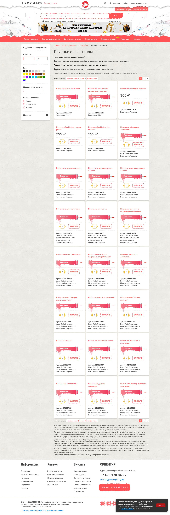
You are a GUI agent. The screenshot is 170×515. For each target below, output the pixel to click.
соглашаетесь (127, 509)
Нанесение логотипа (108, 39)
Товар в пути (31, 104)
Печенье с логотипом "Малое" (101, 341)
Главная (57, 45)
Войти (125, 3)
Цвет (25, 68)
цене (82, 78)
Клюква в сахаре (80, 488)
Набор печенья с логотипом (68, 89)
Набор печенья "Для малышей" (101, 297)
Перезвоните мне (50, 3)
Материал (27, 115)
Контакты (137, 39)
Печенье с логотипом (97, 209)
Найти (116, 16)
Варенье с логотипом (82, 478)
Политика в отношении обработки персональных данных (42, 510)
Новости (24, 488)
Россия (29, 101)
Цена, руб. (27, 54)
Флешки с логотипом (55, 475)
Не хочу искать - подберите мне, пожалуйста (59, 21)
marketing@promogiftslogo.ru (112, 480)
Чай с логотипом (80, 471)
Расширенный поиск (114, 21)
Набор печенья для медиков (68, 168)
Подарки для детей (55, 478)
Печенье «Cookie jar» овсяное (133, 89)
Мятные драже (79, 475)
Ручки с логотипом (54, 471)
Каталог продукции (31, 39)
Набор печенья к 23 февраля (68, 254)
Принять (161, 505)
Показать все (52, 485)
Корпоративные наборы (51, 39)
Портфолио (125, 39)
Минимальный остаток (32, 87)
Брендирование (91, 39)
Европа (29, 107)
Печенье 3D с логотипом (66, 384)
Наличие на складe (31, 97)
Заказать (74, 106)
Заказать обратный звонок (114, 487)
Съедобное (84, 45)
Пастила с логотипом (82, 485)
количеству (91, 78)
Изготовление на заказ (72, 39)
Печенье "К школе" (64, 341)
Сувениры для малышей (56, 481)
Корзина (115, 3)
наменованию (72, 78)
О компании (25, 471)
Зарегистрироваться (139, 3)
